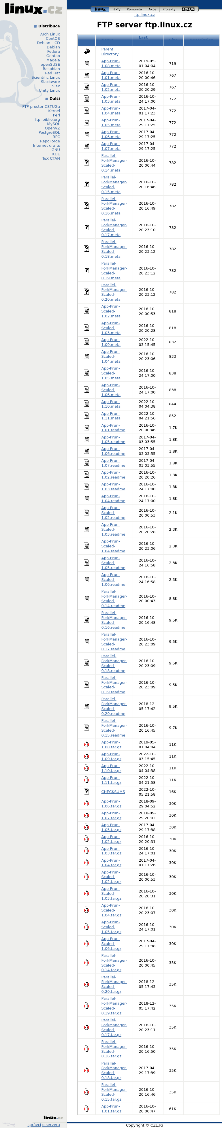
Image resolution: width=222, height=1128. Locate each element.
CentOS (53, 38)
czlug (189, 9)
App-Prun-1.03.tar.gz (111, 851)
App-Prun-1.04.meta (111, 110)
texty (116, 9)
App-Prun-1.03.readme (113, 486)
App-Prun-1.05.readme (113, 439)
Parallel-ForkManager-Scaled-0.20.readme (114, 706)
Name (107, 40)
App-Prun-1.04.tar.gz (111, 862)
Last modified (148, 39)
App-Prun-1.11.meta (111, 416)
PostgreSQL (49, 132)
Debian (53, 47)
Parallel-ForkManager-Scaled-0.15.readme (114, 727)
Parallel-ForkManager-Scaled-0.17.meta (114, 227)
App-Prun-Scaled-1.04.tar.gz (111, 910)
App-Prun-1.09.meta (111, 342)
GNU (56, 150)
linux (100, 9)
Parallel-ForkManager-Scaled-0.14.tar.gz (114, 962)
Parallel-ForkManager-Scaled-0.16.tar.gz (114, 1049)
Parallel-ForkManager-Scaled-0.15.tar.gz (114, 1091)
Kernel (54, 111)
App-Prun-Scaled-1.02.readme (113, 513)
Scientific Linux (46, 77)
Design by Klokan (8, 1125)
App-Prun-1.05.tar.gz (111, 827)
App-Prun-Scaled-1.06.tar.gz (111, 944)
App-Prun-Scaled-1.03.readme (113, 529)
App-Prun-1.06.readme (113, 451)
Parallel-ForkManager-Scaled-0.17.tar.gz (114, 1027)
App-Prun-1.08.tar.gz (111, 744)
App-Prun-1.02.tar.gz (111, 839)
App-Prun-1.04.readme (113, 498)
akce (152, 9)
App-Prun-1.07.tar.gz (111, 815)
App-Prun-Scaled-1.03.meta (111, 328)
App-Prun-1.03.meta (111, 98)
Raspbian (51, 69)
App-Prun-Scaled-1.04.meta (111, 356)
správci (34, 1125)
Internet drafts (46, 145)
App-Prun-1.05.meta (111, 122)
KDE (56, 154)
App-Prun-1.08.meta (111, 63)
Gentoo (53, 56)
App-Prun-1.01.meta (111, 75)
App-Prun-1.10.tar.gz (111, 768)
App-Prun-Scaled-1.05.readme (113, 563)
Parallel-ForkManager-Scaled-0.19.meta (114, 270)
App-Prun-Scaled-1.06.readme (113, 580)
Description (201, 40)
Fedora (53, 51)
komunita (134, 9)
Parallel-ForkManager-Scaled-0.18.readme (114, 663)
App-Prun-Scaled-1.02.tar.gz (111, 877)
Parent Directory (110, 51)
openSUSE (50, 64)
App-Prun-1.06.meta (111, 134)
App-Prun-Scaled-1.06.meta (111, 390)
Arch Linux (50, 34)
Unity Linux (49, 90)
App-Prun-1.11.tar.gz (111, 780)
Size (173, 40)
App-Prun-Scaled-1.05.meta (111, 373)
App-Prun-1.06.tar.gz (111, 803)
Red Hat (52, 73)
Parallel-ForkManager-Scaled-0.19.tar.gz (114, 1005)
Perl (56, 115)
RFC (56, 137)
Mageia (53, 60)
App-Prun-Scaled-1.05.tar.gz (111, 927)
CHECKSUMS (113, 792)
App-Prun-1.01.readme (113, 427)
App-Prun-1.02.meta (111, 87)
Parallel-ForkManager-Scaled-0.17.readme (114, 641)
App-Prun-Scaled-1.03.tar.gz (111, 893)
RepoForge (50, 141)
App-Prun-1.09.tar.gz (111, 756)
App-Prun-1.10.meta (111, 404)
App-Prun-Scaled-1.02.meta (111, 311)
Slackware (50, 82)
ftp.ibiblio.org (47, 119)
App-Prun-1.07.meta (111, 146)
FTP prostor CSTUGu (41, 106)
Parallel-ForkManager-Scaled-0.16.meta (114, 206)
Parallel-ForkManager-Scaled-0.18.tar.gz (114, 1070)
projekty (169, 9)
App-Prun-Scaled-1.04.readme (113, 546)
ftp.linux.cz (144, 14)
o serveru (51, 1125)
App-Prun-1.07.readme (113, 463)
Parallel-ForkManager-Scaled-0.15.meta (114, 184)
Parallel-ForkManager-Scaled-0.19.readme (114, 684)
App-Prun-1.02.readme (113, 474)
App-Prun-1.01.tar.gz (111, 1108)
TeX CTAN (51, 158)
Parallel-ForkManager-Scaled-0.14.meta (114, 162)
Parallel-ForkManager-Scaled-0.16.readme (114, 620)
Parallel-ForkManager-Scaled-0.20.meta (114, 292)
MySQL (53, 124)
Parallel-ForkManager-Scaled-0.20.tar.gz (114, 984)
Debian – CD (48, 43)
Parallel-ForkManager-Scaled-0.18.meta (114, 249)
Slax (56, 86)
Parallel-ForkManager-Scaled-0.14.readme (114, 598)
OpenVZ (52, 128)
